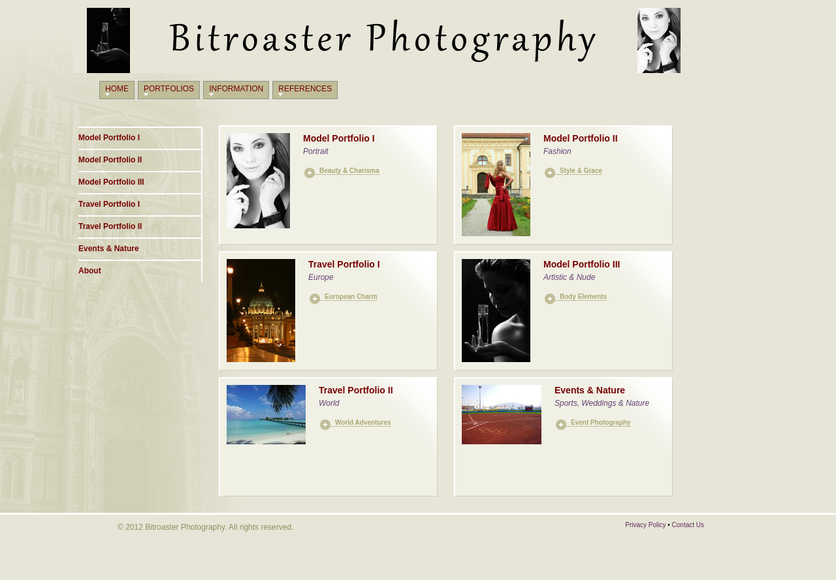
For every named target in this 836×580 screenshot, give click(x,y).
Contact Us (688, 524)
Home (117, 88)
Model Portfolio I (109, 137)
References (305, 88)
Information (236, 88)
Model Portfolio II (110, 159)
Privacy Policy (645, 524)
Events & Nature (108, 248)
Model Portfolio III (111, 182)
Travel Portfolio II (110, 226)
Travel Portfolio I (109, 204)
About (89, 270)
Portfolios (169, 88)
